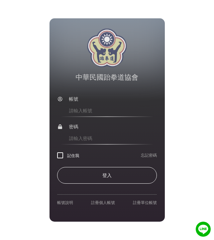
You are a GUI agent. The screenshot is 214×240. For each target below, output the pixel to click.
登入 (107, 175)
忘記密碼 (149, 155)
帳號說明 (65, 202)
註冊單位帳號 (145, 202)
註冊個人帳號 (103, 202)
